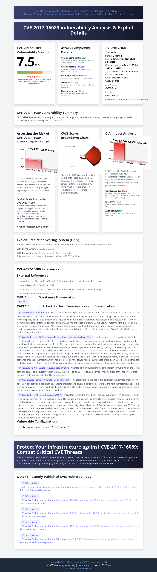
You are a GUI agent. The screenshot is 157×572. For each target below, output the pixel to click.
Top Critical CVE (81, 11)
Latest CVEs (65, 11)
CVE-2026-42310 (31, 509)
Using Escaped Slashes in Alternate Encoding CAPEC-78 (45, 380)
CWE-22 (24, 301)
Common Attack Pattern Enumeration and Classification (86, 14)
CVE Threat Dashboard (47, 11)
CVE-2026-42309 (31, 522)
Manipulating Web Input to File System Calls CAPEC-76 (45, 368)
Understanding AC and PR (34, 226)
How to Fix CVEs (57, 562)
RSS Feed (70, 568)
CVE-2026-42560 (31, 483)
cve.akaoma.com (86, 565)
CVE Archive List (113, 11)
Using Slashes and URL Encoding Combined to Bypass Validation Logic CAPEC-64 (56, 337)
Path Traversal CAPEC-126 (32, 312)
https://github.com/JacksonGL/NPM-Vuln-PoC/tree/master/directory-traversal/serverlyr (59, 281)
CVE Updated (97, 11)
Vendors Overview (124, 14)
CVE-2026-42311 (31, 496)
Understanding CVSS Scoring (81, 562)
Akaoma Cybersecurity (65, 565)
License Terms (84, 568)
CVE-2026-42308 (31, 535)
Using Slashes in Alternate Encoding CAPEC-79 (41, 395)
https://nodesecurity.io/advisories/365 (35, 285)
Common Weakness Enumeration (40, 14)
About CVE (102, 562)
